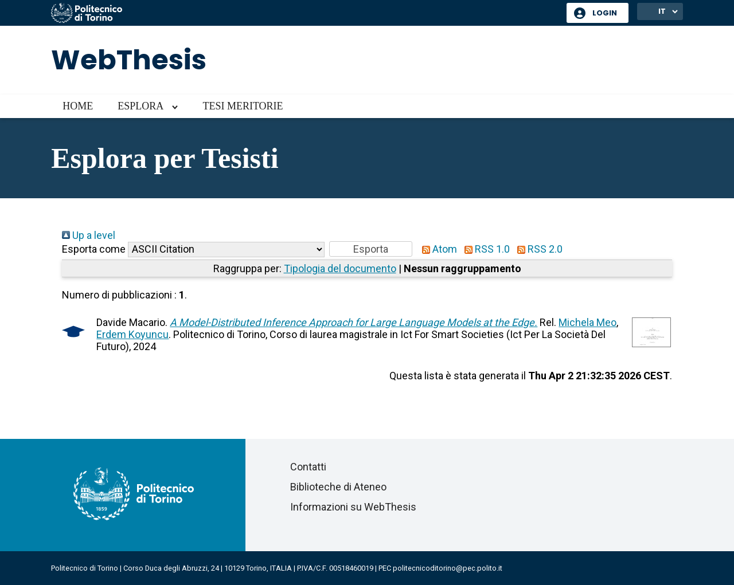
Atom (437, 249)
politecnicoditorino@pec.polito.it (447, 568)
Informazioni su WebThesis (353, 507)
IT (662, 11)
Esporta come (94, 249)
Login (604, 13)
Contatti (308, 467)
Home (78, 106)
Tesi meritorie (242, 106)
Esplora (140, 106)
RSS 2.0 (537, 249)
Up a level (88, 235)
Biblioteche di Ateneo (338, 487)
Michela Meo (587, 322)
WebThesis (128, 60)
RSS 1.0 (484, 249)
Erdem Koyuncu (132, 334)
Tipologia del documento (340, 268)
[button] (370, 249)
